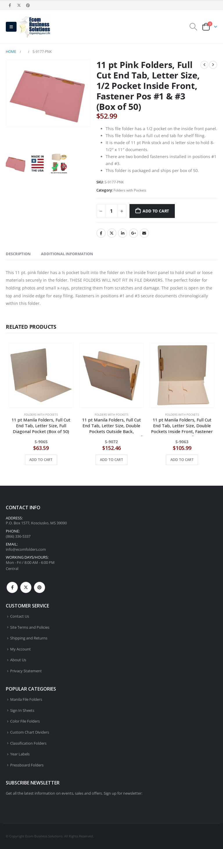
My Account (20, 649)
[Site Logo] (35, 27)
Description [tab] (18, 253)
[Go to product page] (41, 375)
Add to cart (156, 211)
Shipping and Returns (28, 638)
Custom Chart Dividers (29, 732)
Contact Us (19, 616)
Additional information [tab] (67, 253)
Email (144, 233)
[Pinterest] (28, 5)
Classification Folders (28, 743)
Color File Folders (25, 721)
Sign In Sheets (22, 710)
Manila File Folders (26, 699)
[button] (11, 27)
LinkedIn (122, 233)
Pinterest (39, 587)
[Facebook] (10, 5)
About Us (18, 660)
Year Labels (20, 754)
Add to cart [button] (41, 459)
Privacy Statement (26, 671)
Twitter (111, 233)
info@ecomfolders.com (26, 549)
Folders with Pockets (130, 190)
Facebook (101, 233)
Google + (133, 233)
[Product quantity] (111, 211)
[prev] (204, 65)
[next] (213, 65)
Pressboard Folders (27, 765)
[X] (19, 5)
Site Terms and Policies (29, 627)
